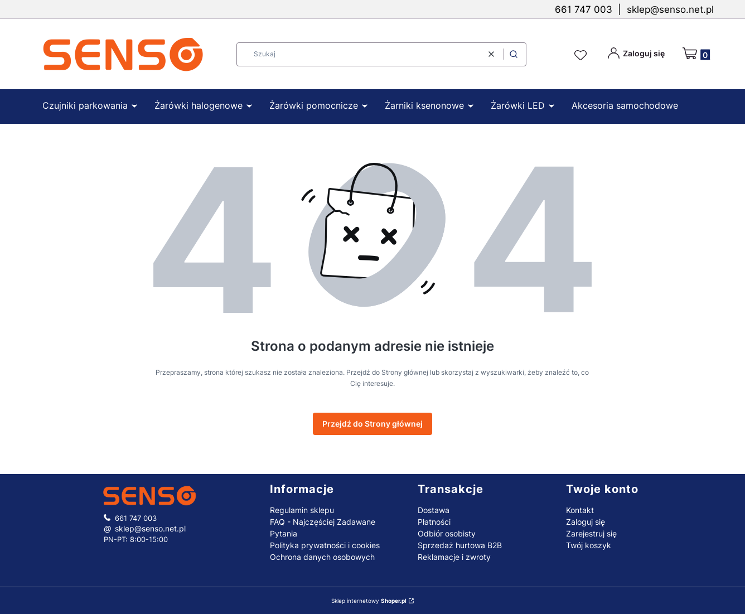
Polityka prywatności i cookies (325, 545)
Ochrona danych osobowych (322, 557)
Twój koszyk (588, 545)
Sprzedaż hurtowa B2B (460, 545)
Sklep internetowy (369, 600)
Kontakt (580, 510)
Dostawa (433, 510)
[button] (514, 54)
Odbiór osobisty (447, 533)
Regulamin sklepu (302, 510)
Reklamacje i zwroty (454, 557)
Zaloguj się (585, 521)
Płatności (434, 521)
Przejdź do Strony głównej (372, 423)
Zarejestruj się (591, 533)
